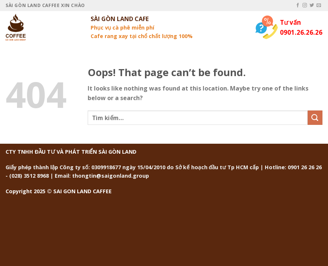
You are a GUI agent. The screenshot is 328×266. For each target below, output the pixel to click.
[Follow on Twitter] (312, 5)
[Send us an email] (319, 5)
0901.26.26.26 (301, 32)
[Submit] (315, 117)
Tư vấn (290, 22)
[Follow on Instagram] (304, 5)
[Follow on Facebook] (297, 5)
